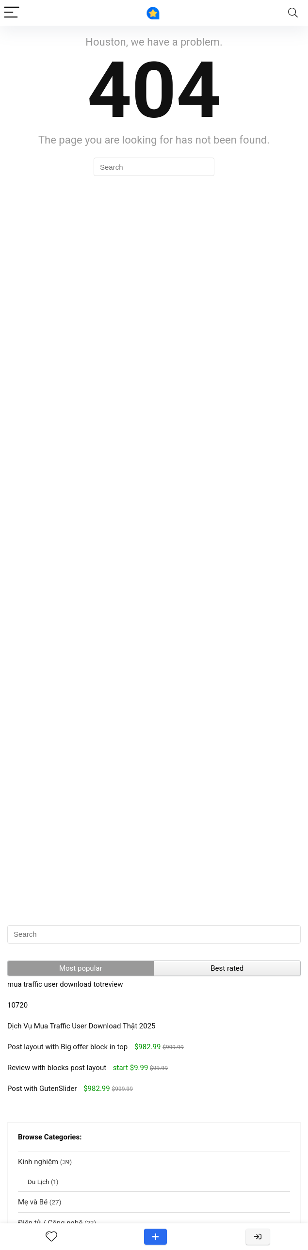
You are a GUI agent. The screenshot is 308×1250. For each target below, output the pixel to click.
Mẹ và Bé (33, 1202)
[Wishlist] (51, 1237)
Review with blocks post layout (56, 1067)
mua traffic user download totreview (65, 984)
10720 (17, 1005)
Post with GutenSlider (42, 1088)
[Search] (293, 13)
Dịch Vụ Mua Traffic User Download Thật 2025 (81, 1026)
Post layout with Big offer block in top (67, 1046)
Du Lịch (38, 1182)
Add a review (155, 1236)
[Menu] (11, 13)
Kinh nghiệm (38, 1161)
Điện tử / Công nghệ (50, 1222)
